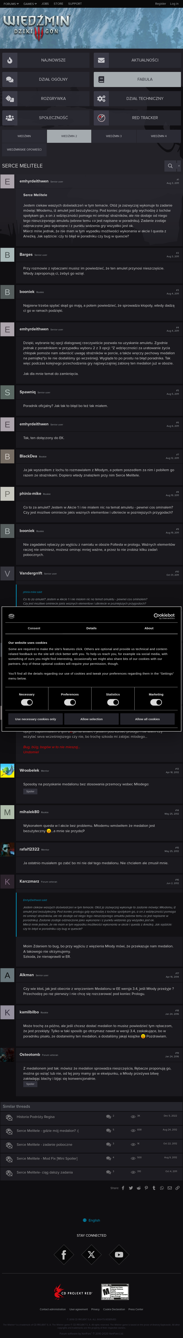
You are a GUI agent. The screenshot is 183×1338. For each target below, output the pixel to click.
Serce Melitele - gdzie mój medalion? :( (49, 1151)
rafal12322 (31, 864)
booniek (28, 291)
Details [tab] (91, 628)
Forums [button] (10, 4)
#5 (171, 397)
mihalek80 (31, 827)
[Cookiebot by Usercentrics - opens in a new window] (157, 616)
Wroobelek (31, 786)
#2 (171, 255)
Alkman (28, 990)
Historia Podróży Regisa (37, 1137)
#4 (171, 329)
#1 (171, 181)
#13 (170, 786)
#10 (171, 589)
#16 (171, 897)
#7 (170, 461)
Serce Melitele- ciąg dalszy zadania (46, 1192)
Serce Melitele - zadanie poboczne (46, 1165)
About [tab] (148, 628)
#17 (170, 990)
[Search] (170, 166)
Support (75, 4)
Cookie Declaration (114, 1309)
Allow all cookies (147, 719)
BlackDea (30, 461)
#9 (170, 546)
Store (58, 4)
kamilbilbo (30, 1027)
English (91, 1220)
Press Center (135, 1309)
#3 (171, 292)
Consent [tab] (34, 628)
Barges (27, 254)
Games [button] (28, 4)
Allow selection (91, 719)
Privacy (95, 1309)
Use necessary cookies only (35, 719)
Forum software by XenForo (92, 1333)
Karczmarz (31, 896)
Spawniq (29, 397)
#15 (170, 865)
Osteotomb (31, 1075)
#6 (171, 429)
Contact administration (53, 1309)
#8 (170, 499)
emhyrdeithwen (35, 181)
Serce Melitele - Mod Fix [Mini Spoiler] (48, 1179)
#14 (170, 827)
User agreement (78, 1309)
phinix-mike (32, 498)
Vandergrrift (32, 588)
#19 (170, 1075)
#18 (170, 1028)
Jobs (45, 4)
